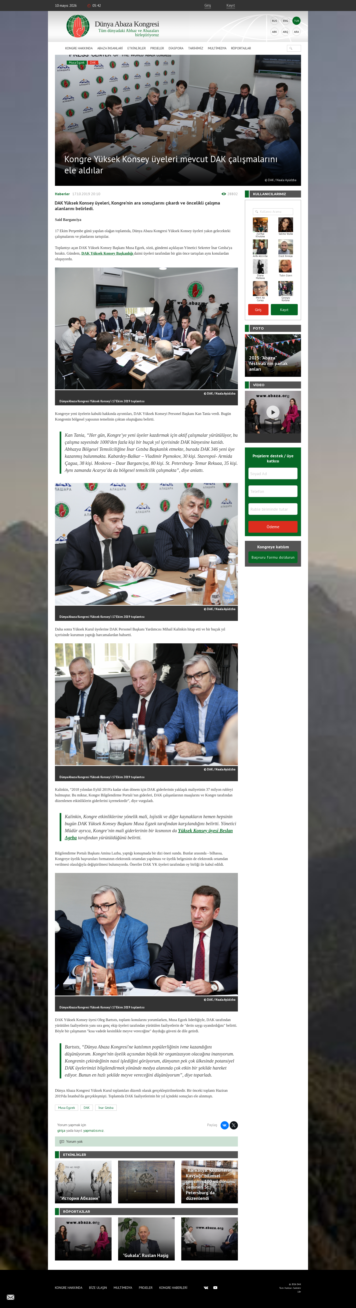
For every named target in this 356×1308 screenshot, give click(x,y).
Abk (274, 31)
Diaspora (176, 48)
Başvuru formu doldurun (273, 557)
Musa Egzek (76, 63)
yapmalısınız (93, 1130)
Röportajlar (241, 48)
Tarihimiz (195, 48)
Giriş (207, 5)
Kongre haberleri (173, 1288)
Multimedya (217, 48)
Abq (285, 31)
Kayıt (230, 5)
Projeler (157, 48)
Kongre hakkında (79, 48)
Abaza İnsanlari (110, 48)
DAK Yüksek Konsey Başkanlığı (107, 253)
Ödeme (273, 526)
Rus (274, 20)
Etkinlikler (136, 48)
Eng (285, 20)
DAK (93, 63)
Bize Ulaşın (98, 1288)
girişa (61, 1130)
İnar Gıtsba (105, 1108)
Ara (296, 31)
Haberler (62, 193)
